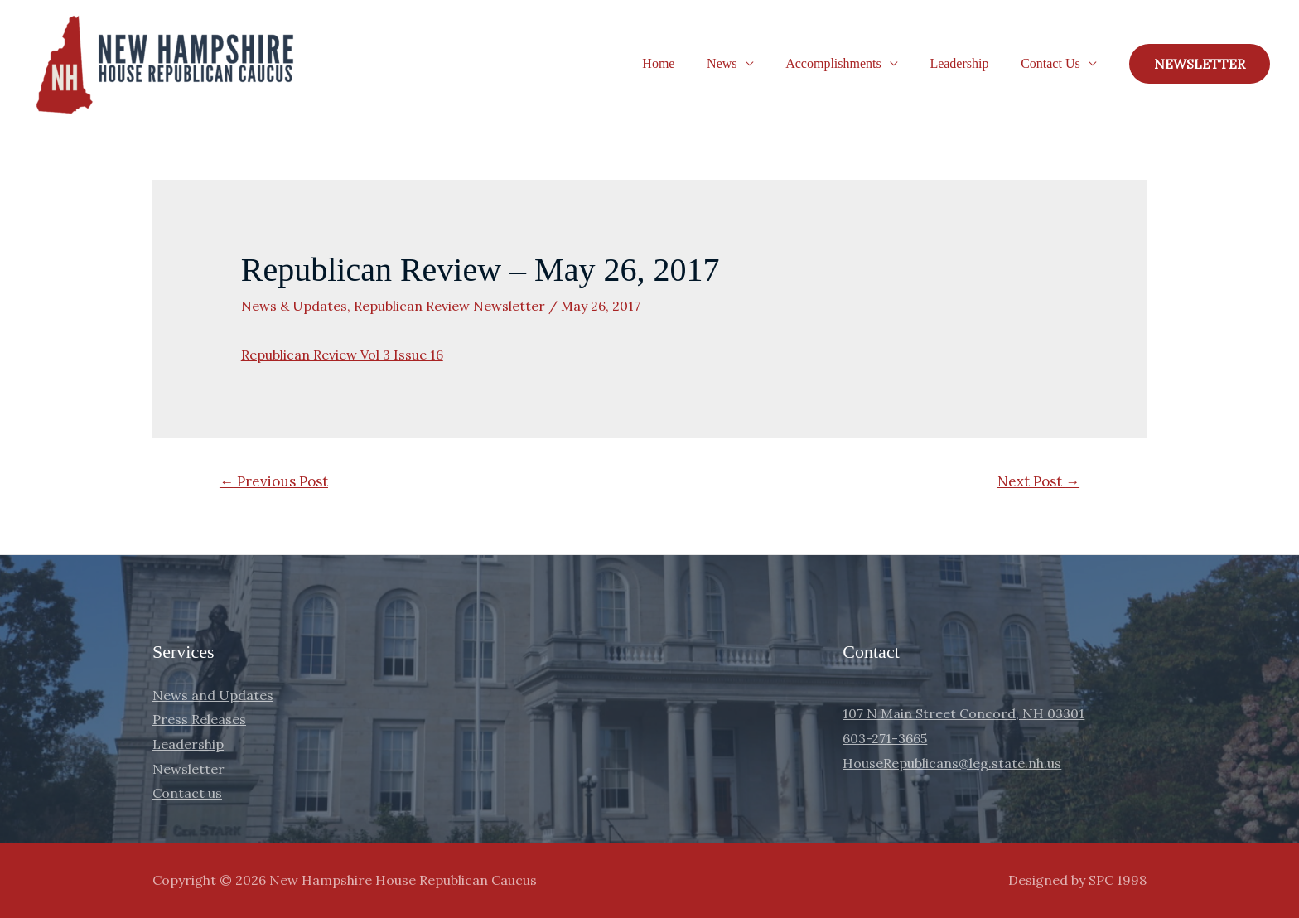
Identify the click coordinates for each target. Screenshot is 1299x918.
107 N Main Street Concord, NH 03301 (963, 713)
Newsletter (188, 769)
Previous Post (274, 481)
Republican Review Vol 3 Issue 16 (342, 354)
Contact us (187, 793)
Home (683, 63)
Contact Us (1053, 63)
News (741, 63)
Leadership (967, 63)
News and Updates (212, 695)
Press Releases (199, 719)
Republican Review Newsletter (449, 305)
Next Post (1038, 481)
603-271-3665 (885, 738)
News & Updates (294, 305)
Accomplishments (847, 63)
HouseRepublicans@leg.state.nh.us (952, 763)
